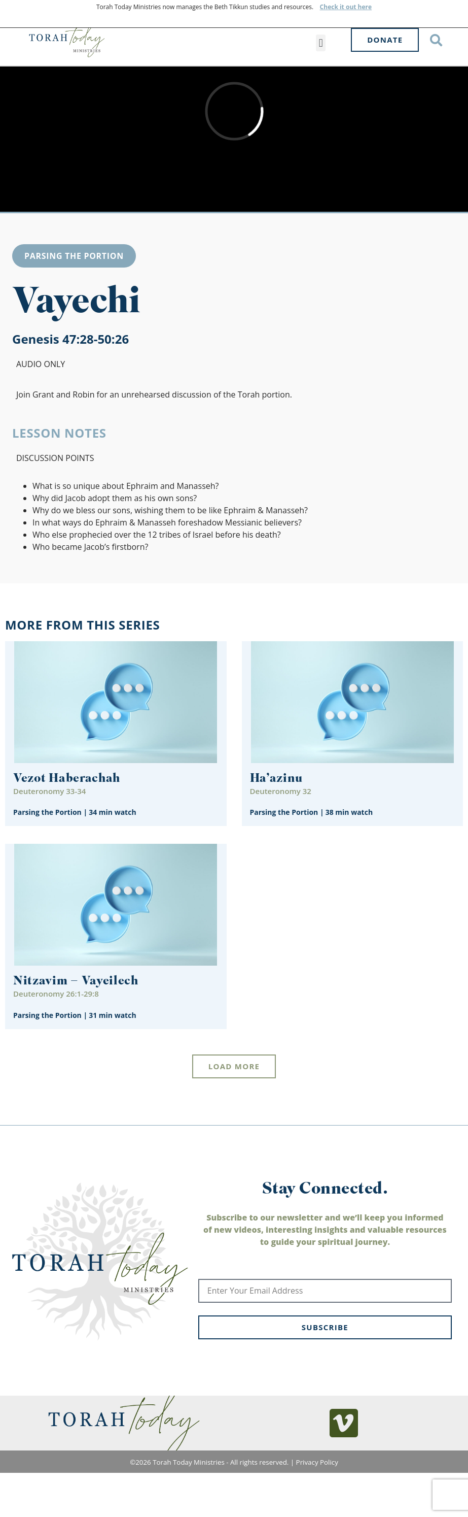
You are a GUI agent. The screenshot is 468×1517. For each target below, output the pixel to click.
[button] (321, 43)
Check (329, 7)
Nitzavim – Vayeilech (75, 1008)
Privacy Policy (317, 1488)
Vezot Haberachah (66, 805)
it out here (355, 7)
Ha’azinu (276, 805)
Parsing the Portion (74, 282)
